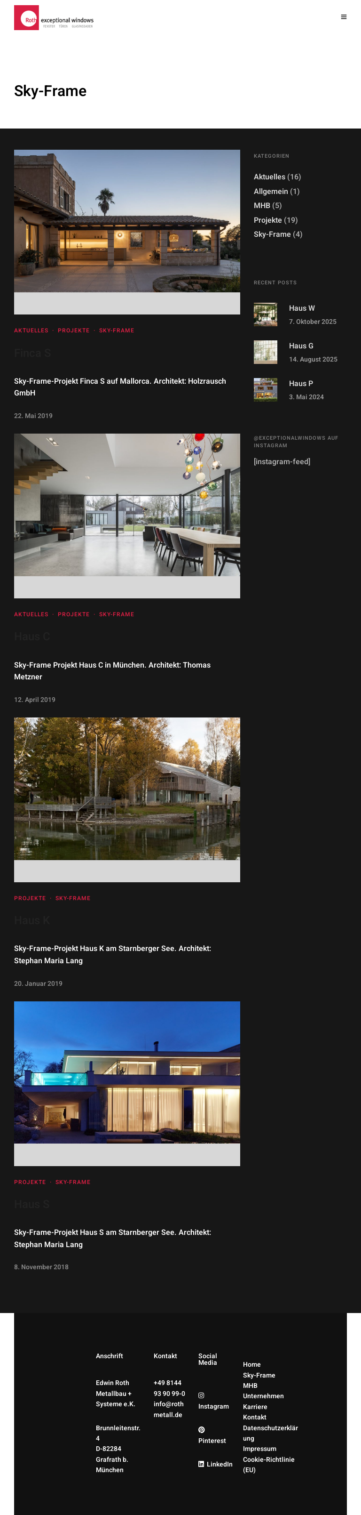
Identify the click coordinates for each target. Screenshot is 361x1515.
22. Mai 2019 (33, 416)
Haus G (301, 346)
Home (252, 1365)
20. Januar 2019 (38, 984)
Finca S (32, 353)
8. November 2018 (41, 1267)
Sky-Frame (116, 330)
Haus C (32, 637)
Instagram (213, 1406)
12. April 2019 (34, 700)
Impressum (259, 1449)
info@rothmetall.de (169, 1409)
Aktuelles (31, 330)
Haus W (302, 308)
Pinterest (212, 1441)
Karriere (255, 1407)
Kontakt (255, 1417)
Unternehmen (263, 1396)
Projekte (74, 330)
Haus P (301, 383)
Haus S (32, 1204)
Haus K (32, 920)
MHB (262, 205)
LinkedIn (220, 1464)
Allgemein (271, 191)
